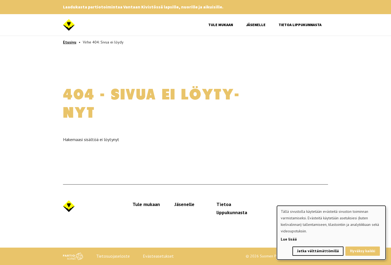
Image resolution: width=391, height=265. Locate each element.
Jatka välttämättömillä (318, 250)
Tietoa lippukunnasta (300, 24)
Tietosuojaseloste (113, 256)
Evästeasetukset (158, 256)
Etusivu (69, 42)
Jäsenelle (256, 24)
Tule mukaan (220, 24)
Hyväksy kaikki (362, 250)
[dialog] (331, 233)
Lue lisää (289, 239)
